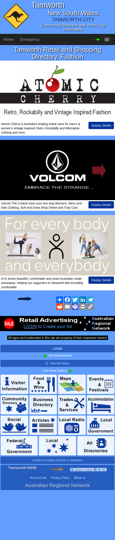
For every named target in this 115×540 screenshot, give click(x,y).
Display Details (101, 125)
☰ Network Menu (57, 363)
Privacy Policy (60, 477)
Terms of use (38, 477)
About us (80, 477)
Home (8, 39)
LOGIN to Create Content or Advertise (57, 460)
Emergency (30, 39)
